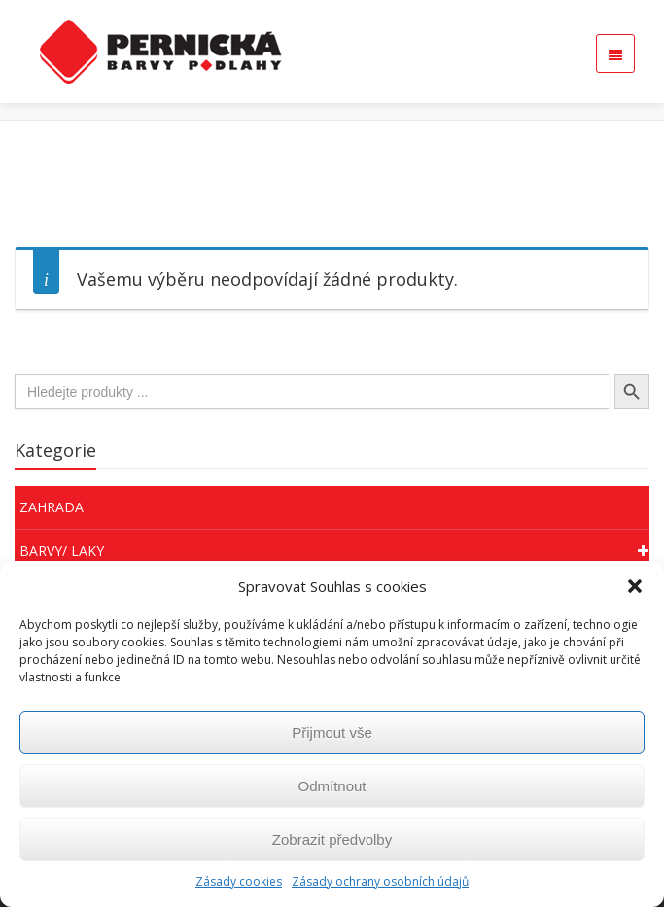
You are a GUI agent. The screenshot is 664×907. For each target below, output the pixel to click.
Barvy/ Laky (334, 551)
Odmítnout (331, 786)
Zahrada (51, 507)
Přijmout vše (332, 732)
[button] (635, 586)
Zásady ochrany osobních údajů (380, 881)
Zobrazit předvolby (332, 839)
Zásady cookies (238, 881)
